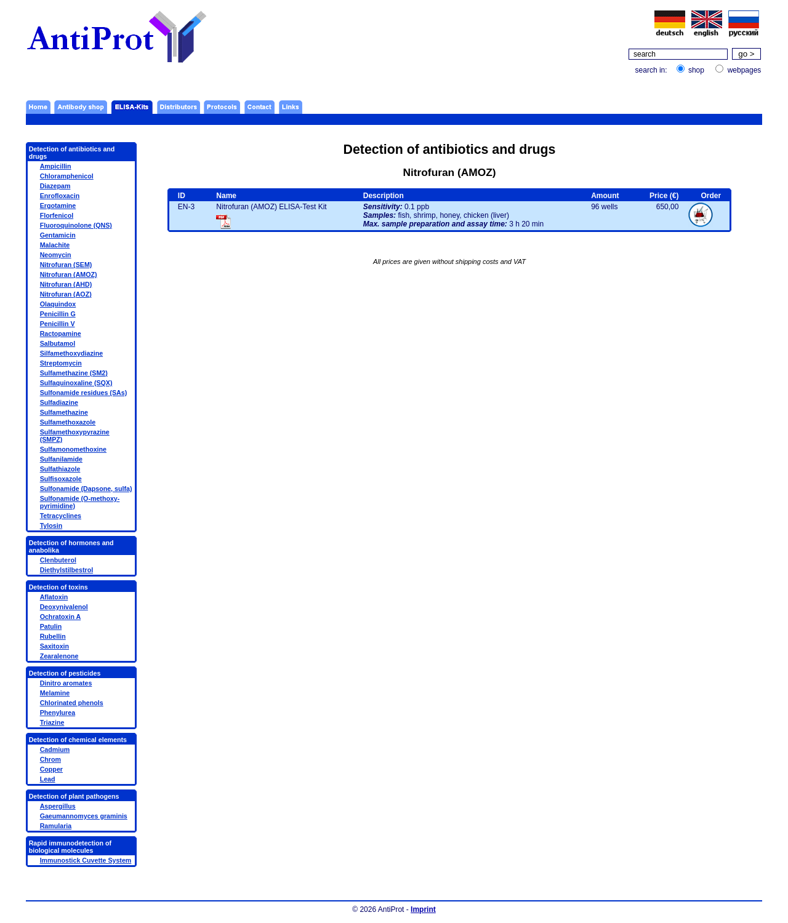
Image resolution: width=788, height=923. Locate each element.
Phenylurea (57, 712)
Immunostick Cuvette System (86, 860)
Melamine (55, 693)
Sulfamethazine (64, 412)
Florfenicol (56, 215)
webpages (745, 70)
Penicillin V (57, 323)
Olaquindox (58, 304)
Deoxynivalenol (64, 606)
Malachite (55, 245)
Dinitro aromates (66, 683)
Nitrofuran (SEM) (66, 264)
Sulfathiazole (60, 469)
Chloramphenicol (67, 176)
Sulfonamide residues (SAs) (83, 392)
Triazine (52, 722)
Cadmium (55, 749)
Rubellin (53, 636)
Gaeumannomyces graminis (83, 816)
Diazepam (55, 186)
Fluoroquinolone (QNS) (76, 225)
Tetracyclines (60, 515)
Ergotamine (58, 205)
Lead (47, 779)
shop (696, 70)
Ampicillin (55, 166)
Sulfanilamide (61, 459)
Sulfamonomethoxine (73, 449)
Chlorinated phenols (71, 702)
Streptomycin (61, 363)
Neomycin (55, 254)
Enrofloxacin (60, 195)
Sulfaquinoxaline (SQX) (76, 382)
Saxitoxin (54, 646)
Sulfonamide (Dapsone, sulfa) (86, 488)
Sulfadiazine (59, 402)
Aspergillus (58, 806)
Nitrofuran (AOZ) (66, 294)
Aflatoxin (54, 597)
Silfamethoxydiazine (71, 353)
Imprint (423, 909)
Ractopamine (60, 333)
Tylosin (51, 525)
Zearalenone (59, 656)
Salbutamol (57, 343)
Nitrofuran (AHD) (66, 284)
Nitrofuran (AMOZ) (68, 274)
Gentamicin (58, 235)
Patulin (51, 626)
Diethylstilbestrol (66, 569)
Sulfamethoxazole (68, 422)
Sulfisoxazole (61, 478)
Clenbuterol (58, 560)
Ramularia (56, 825)
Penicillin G (58, 314)
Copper (51, 769)
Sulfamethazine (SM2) (74, 373)
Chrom (50, 759)
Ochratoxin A (60, 616)
